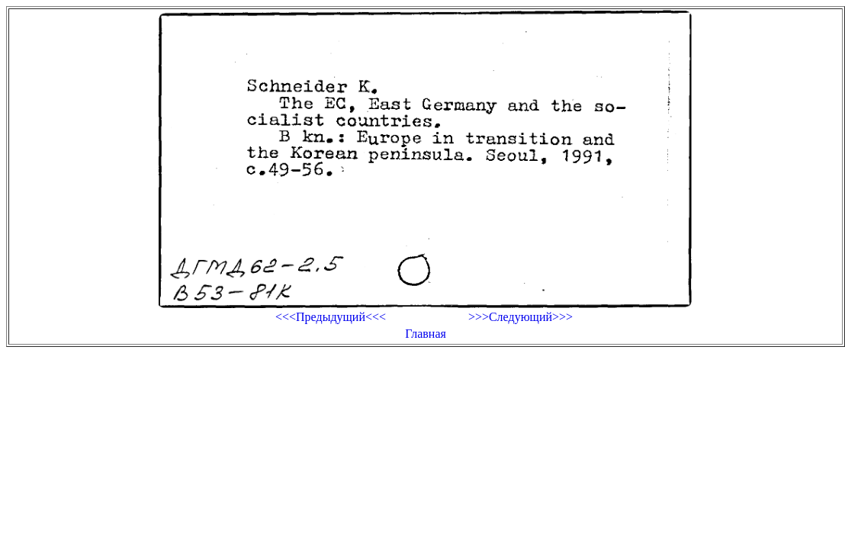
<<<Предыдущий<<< (330, 316)
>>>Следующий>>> (520, 316)
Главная (425, 333)
